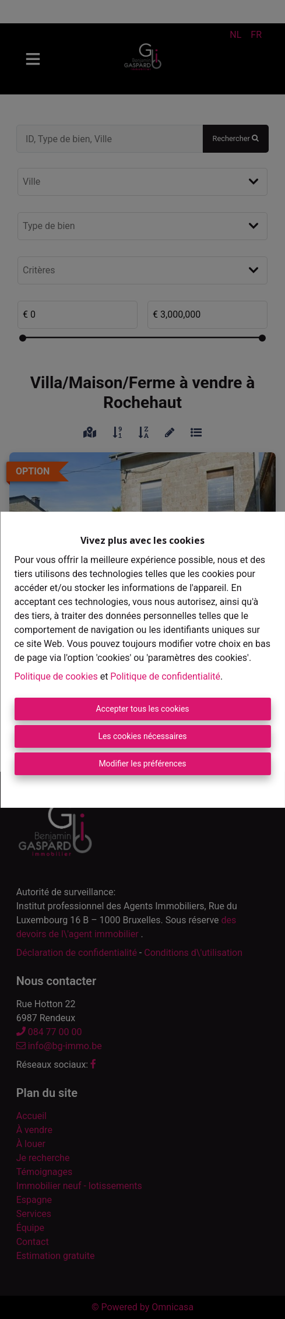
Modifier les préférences (142, 763)
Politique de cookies (55, 676)
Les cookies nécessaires (142, 736)
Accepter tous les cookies (142, 708)
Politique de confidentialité (165, 676)
